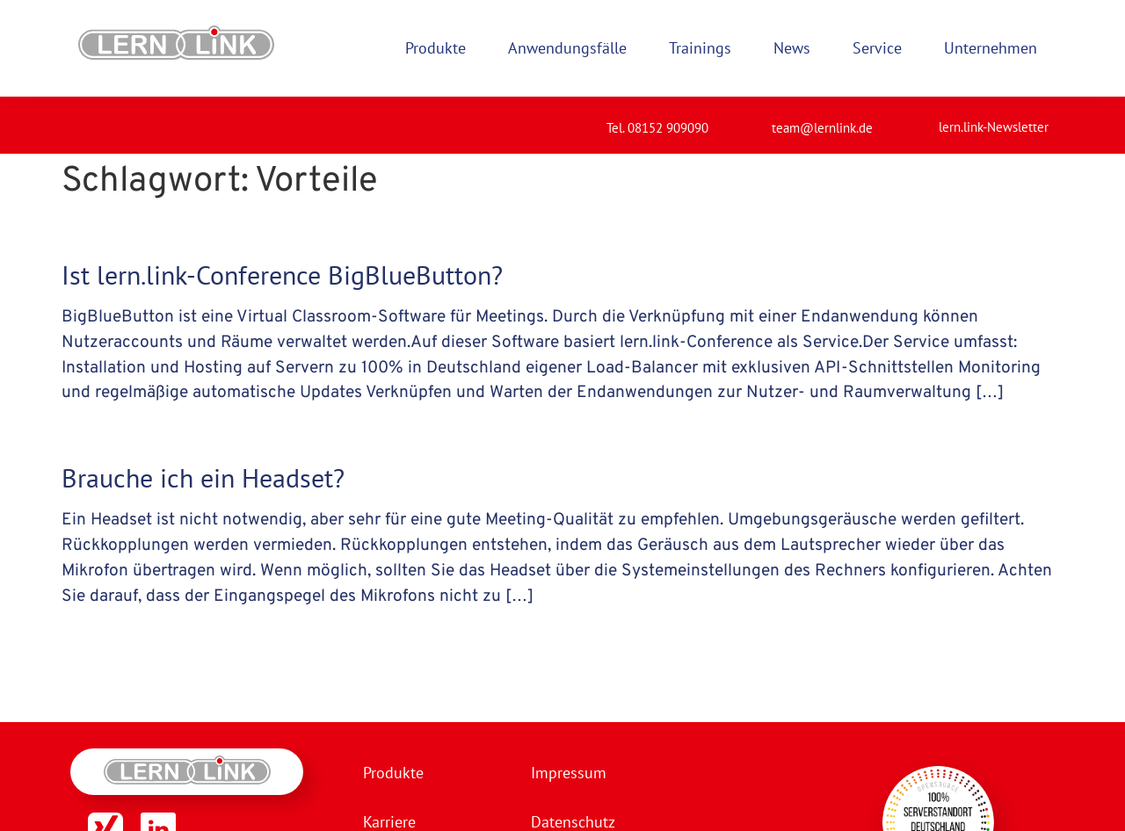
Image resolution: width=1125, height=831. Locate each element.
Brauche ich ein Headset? (203, 477)
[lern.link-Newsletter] (916, 119)
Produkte (393, 772)
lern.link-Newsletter (994, 127)
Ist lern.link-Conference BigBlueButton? (282, 274)
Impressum (568, 772)
